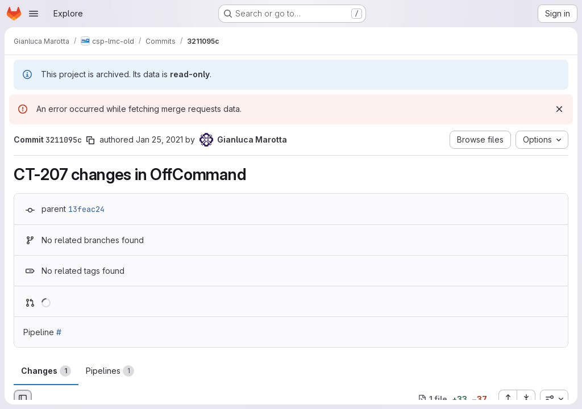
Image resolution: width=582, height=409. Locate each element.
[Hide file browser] (23, 399)
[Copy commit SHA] (90, 140)
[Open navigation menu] (33, 14)
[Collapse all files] (526, 399)
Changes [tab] (46, 371)
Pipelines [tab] (110, 371)
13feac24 (86, 209)
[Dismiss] (559, 109)
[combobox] (554, 399)
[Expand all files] (507, 399)
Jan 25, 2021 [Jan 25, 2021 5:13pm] (159, 139)
